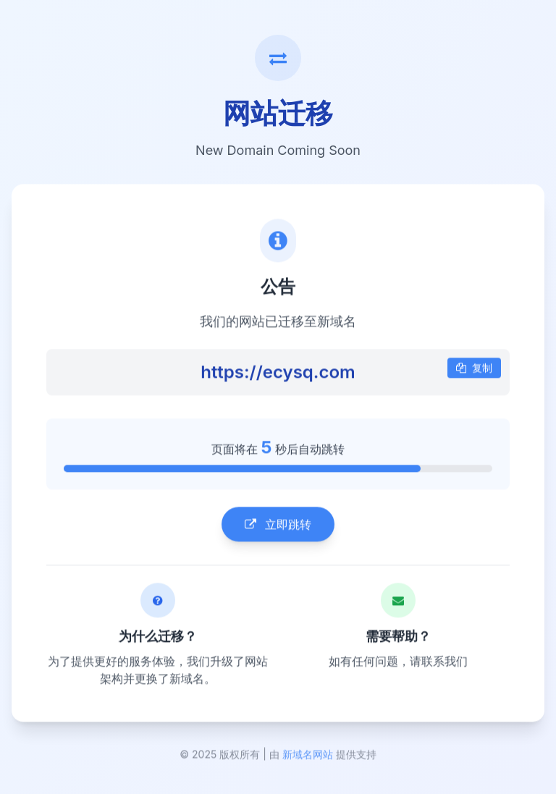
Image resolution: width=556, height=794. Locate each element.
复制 (474, 368)
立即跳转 (278, 525)
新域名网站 (307, 756)
